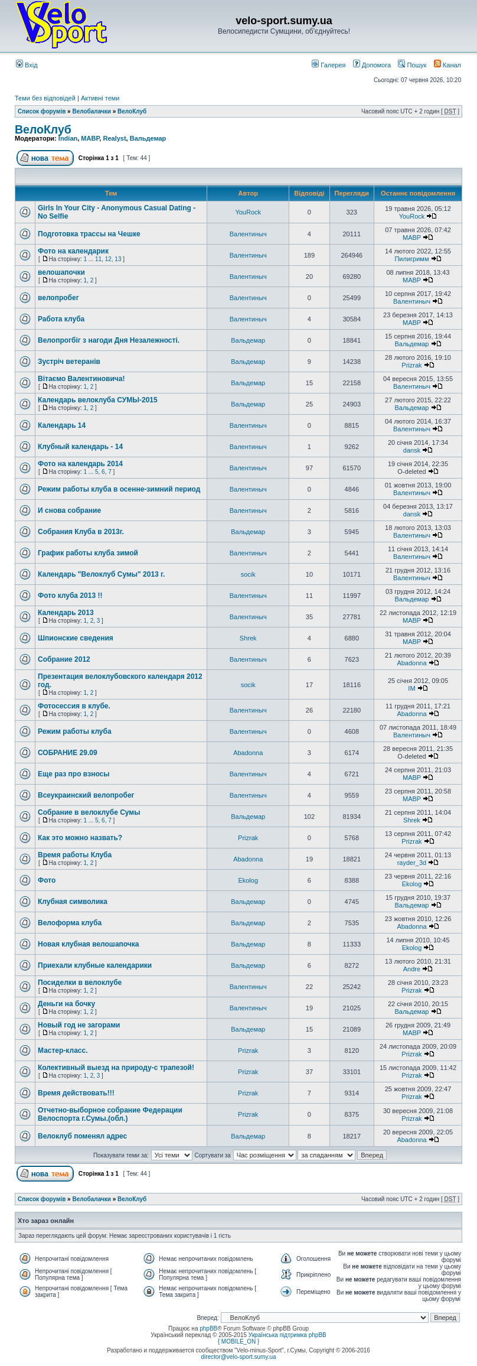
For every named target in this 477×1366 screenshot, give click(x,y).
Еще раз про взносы (74, 774)
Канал (447, 65)
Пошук (412, 65)
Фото (46, 880)
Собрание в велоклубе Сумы (89, 812)
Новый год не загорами (79, 1025)
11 (98, 259)
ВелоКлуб (131, 111)
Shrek (248, 638)
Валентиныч (248, 234)
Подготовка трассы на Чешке (89, 234)
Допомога (372, 65)
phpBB (208, 1328)
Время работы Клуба (75, 855)
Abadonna (411, 662)
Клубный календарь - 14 (80, 447)
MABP (90, 138)
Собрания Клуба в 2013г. (81, 532)
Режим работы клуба (75, 731)
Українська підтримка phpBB (287, 1335)
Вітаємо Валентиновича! (81, 379)
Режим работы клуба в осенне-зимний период (119, 489)
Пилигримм (411, 258)
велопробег (58, 298)
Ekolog (248, 880)
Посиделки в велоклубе (80, 982)
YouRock (248, 212)
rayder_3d (412, 862)
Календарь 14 (62, 425)
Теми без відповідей (45, 98)
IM (411, 688)
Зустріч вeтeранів (69, 361)
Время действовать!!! (76, 1093)
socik (248, 574)
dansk (411, 450)
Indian (67, 138)
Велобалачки (91, 111)
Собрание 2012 (64, 659)
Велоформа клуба (70, 923)
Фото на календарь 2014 (80, 464)
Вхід (27, 65)
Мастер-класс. (63, 1050)
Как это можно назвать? (80, 838)
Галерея (328, 65)
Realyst (114, 138)
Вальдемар (148, 138)
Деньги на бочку (66, 1004)
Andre (411, 969)
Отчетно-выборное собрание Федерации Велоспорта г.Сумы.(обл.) (110, 1114)
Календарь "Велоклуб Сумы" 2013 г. (101, 574)
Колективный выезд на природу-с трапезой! (116, 1067)
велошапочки (61, 272)
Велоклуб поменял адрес (82, 1136)
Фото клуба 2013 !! (70, 595)
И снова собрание (69, 510)
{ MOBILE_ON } (239, 1341)
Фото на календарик (73, 251)
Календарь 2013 (66, 613)
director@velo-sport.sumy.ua (238, 1357)
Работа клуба (61, 319)
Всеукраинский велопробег (86, 795)
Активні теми (100, 98)
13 (118, 259)
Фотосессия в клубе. (74, 706)
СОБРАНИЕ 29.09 (67, 753)
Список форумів (42, 111)
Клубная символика (72, 901)
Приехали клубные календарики (95, 965)
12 (108, 259)
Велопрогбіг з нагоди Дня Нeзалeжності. (108, 340)
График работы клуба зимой (88, 553)
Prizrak (411, 365)
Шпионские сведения (75, 638)
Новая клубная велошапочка (88, 944)
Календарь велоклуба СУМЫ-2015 (98, 400)
